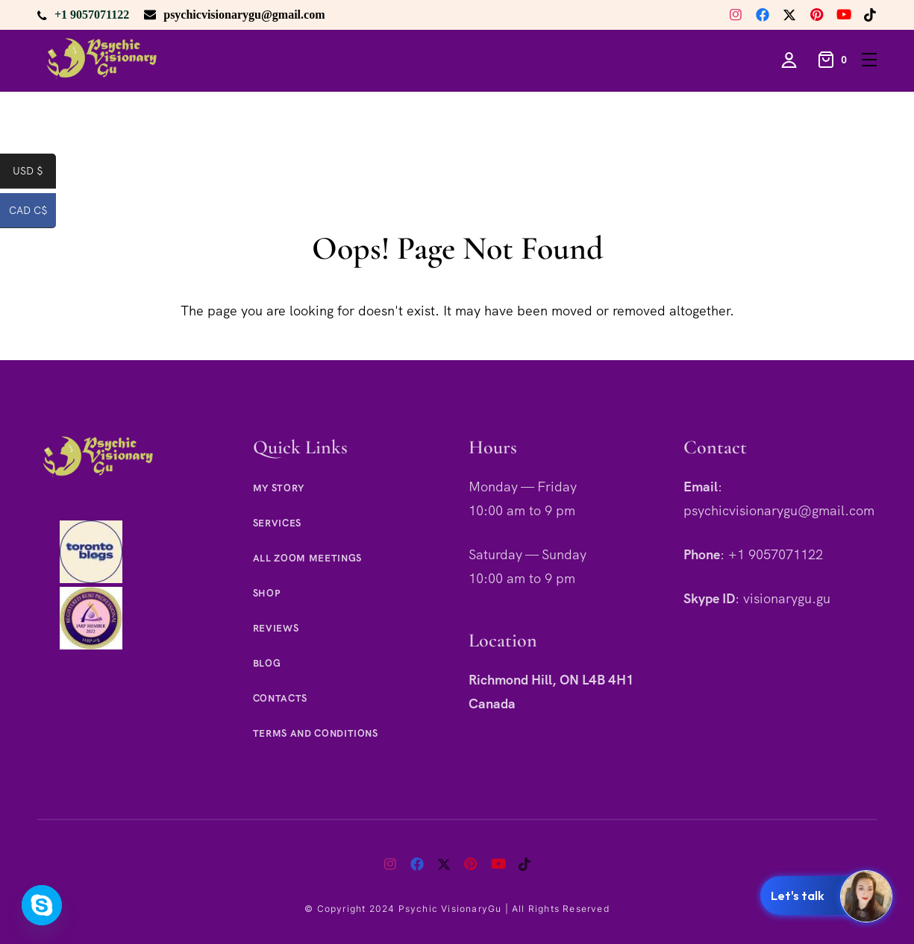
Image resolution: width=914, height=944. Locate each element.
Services (277, 523)
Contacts (280, 698)
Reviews (276, 628)
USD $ (34, 174)
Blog (267, 663)
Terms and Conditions (315, 733)
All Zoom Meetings (307, 558)
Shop (267, 593)
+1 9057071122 (91, 14)
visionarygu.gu (786, 598)
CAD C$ (33, 213)
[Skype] (42, 905)
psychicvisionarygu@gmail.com (244, 14)
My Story (278, 488)
